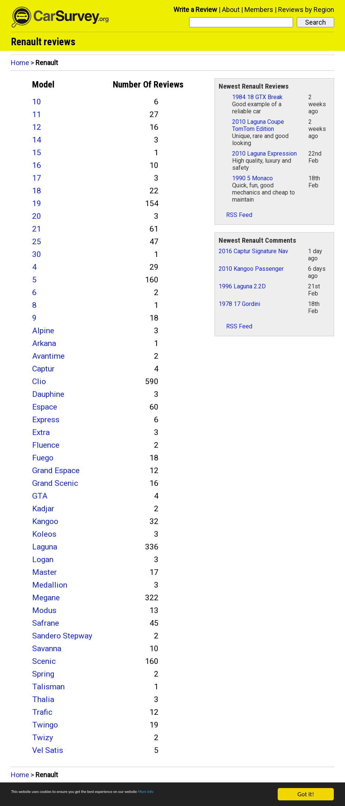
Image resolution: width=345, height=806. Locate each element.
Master (44, 572)
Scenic (44, 661)
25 (36, 241)
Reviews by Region (306, 9)
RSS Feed (235, 214)
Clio (39, 381)
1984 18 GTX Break (257, 97)
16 (36, 165)
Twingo (45, 724)
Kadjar (43, 508)
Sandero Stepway (62, 635)
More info (230, 795)
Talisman (48, 686)
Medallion (49, 584)
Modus (44, 610)
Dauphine (48, 394)
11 (36, 114)
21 (36, 228)
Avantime (48, 356)
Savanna (46, 648)
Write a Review (195, 9)
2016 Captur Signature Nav (253, 251)
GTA (39, 495)
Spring (43, 673)
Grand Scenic (55, 483)
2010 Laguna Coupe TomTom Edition (258, 125)
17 (36, 178)
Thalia (43, 699)
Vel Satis (47, 750)
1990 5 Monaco (252, 178)
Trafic (42, 712)
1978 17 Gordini (239, 303)
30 (36, 254)
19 (36, 203)
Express (45, 419)
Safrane (45, 623)
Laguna (44, 546)
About (231, 9)
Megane (46, 597)
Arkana (44, 343)
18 (36, 190)
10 (36, 101)
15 (36, 152)
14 (36, 139)
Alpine (43, 330)
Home (20, 63)
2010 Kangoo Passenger (251, 268)
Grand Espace (56, 470)
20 (36, 216)
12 (36, 127)
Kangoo (45, 521)
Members (258, 9)
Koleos (44, 534)
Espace (44, 406)
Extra (41, 432)
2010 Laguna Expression (264, 153)
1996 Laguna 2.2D (242, 286)
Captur (43, 368)
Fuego (42, 457)
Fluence (45, 445)
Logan (42, 559)
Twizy (42, 737)
